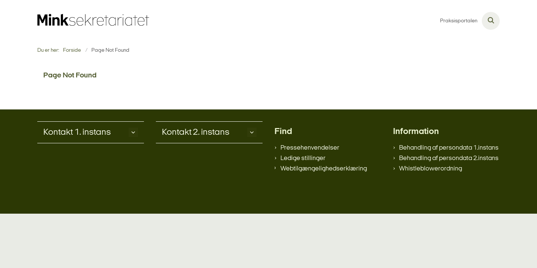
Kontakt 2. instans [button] (195, 132)
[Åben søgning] (491, 21)
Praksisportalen (458, 21)
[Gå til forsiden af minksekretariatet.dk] (93, 21)
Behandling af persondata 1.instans (449, 148)
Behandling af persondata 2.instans (449, 158)
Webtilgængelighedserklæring (323, 169)
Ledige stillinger (303, 158)
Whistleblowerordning (430, 169)
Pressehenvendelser (309, 148)
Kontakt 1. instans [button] (77, 132)
